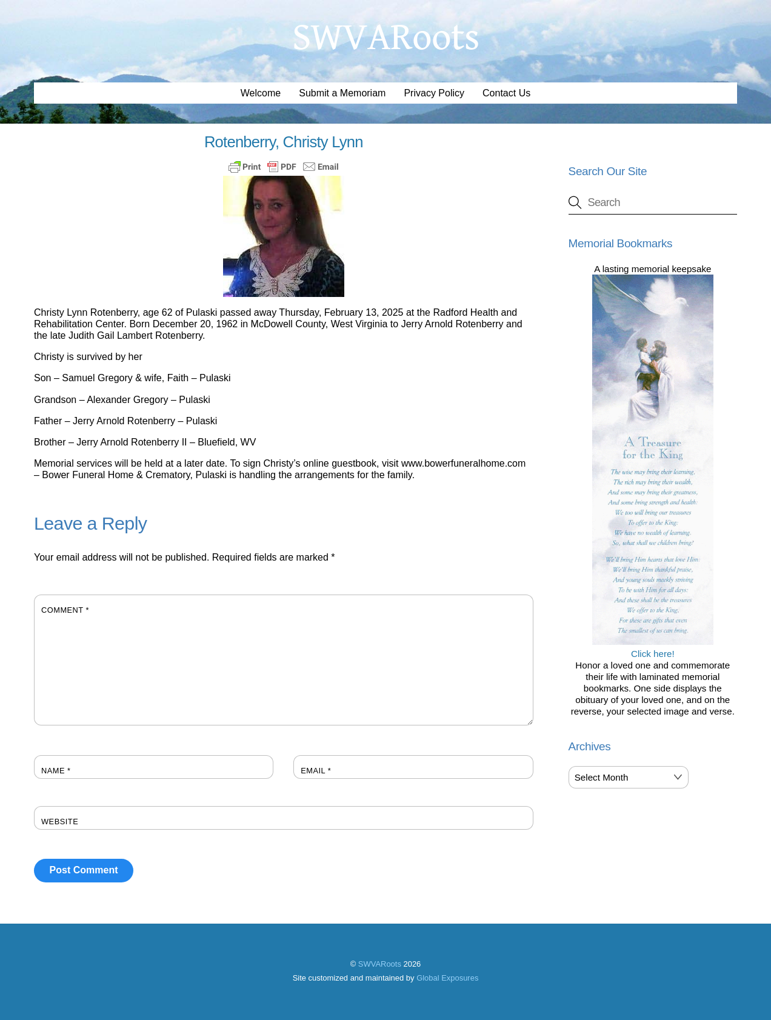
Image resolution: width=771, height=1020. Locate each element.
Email (316, 770)
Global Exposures (447, 977)
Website (59, 821)
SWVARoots (379, 963)
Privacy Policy (434, 93)
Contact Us (506, 93)
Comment (65, 610)
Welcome (261, 93)
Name (56, 770)
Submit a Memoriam (342, 93)
